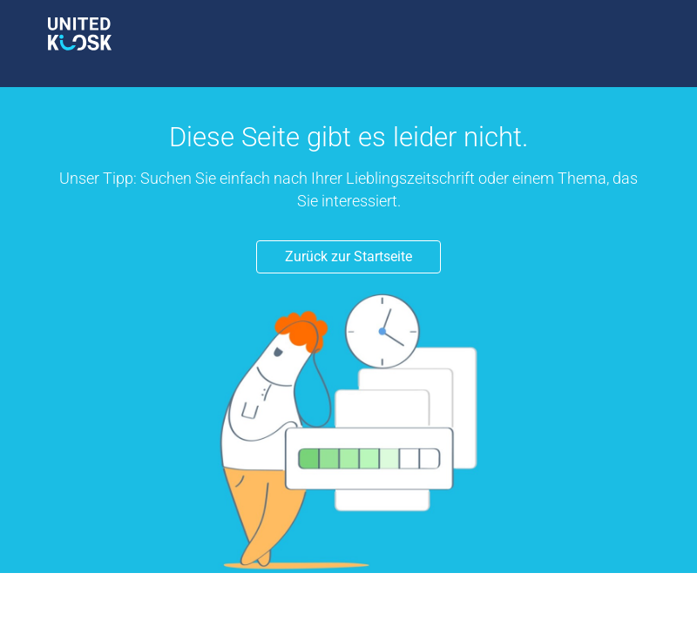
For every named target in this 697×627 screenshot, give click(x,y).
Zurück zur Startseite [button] (348, 256)
